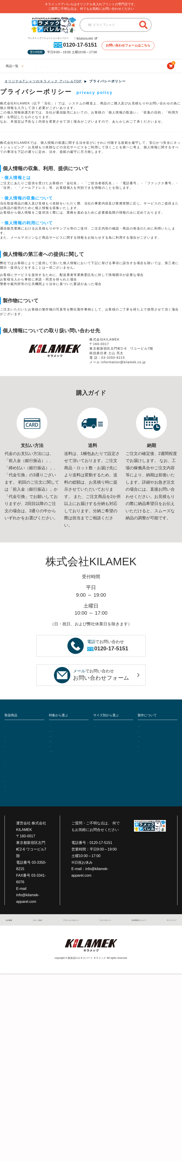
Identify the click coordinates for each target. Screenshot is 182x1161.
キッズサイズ (95, 66)
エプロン (11, 752)
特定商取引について (135, 925)
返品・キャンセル (151, 757)
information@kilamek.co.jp (124, 362)
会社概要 (12, 925)
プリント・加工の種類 (155, 726)
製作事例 (144, 731)
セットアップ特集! (63, 757)
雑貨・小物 (13, 795)
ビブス (10, 774)
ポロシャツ (13, 731)
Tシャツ (11, 726)
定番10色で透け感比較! (66, 751)
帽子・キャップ (16, 747)
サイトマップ (166, 925)
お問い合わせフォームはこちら (128, 45)
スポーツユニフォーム (22, 790)
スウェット (13, 758)
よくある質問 (148, 747)
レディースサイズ (42, 66)
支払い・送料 (148, 752)
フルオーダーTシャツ (65, 726)
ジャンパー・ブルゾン (22, 763)
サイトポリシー (102, 925)
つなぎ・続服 (15, 742)
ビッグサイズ (70, 66)
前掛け (10, 768)
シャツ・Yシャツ (18, 779)
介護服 (10, 784)
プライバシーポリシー (68, 925)
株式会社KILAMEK (80, 38)
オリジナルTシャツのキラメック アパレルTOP (43, 81)
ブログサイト (120, 66)
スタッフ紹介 (35, 925)
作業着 (10, 736)
